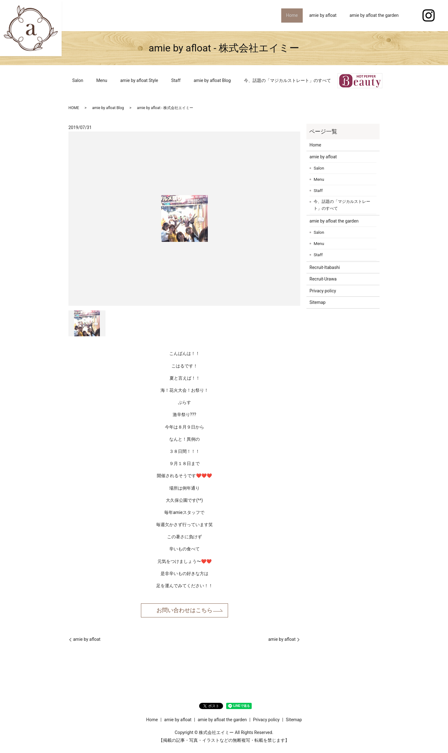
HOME (73, 108)
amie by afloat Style (139, 80)
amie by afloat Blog (212, 80)
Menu (101, 80)
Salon (77, 80)
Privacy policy (323, 290)
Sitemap (317, 302)
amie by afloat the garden (374, 15)
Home (290, 15)
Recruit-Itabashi (325, 267)
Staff (175, 80)
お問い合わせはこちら (184, 610)
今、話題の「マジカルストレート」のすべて (287, 80)
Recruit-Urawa (323, 278)
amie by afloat (323, 15)
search (411, 15)
